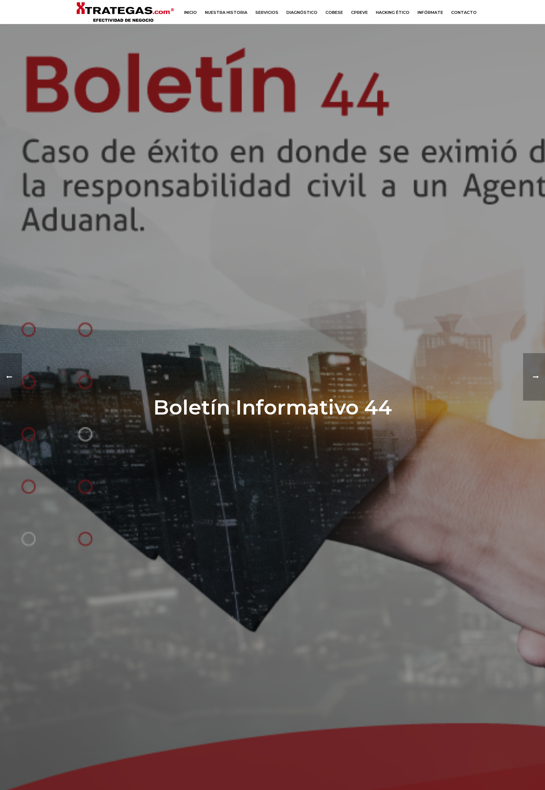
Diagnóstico (301, 12)
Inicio (190, 12)
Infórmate (430, 12)
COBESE (334, 12)
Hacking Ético (392, 12)
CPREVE (359, 12)
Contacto (464, 12)
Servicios (266, 12)
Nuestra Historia (226, 12)
